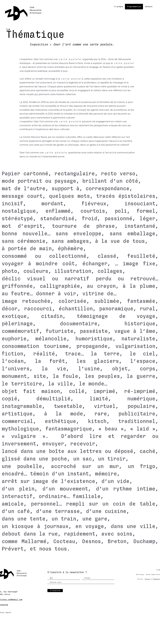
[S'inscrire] (55, 590)
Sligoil (147, 579)
